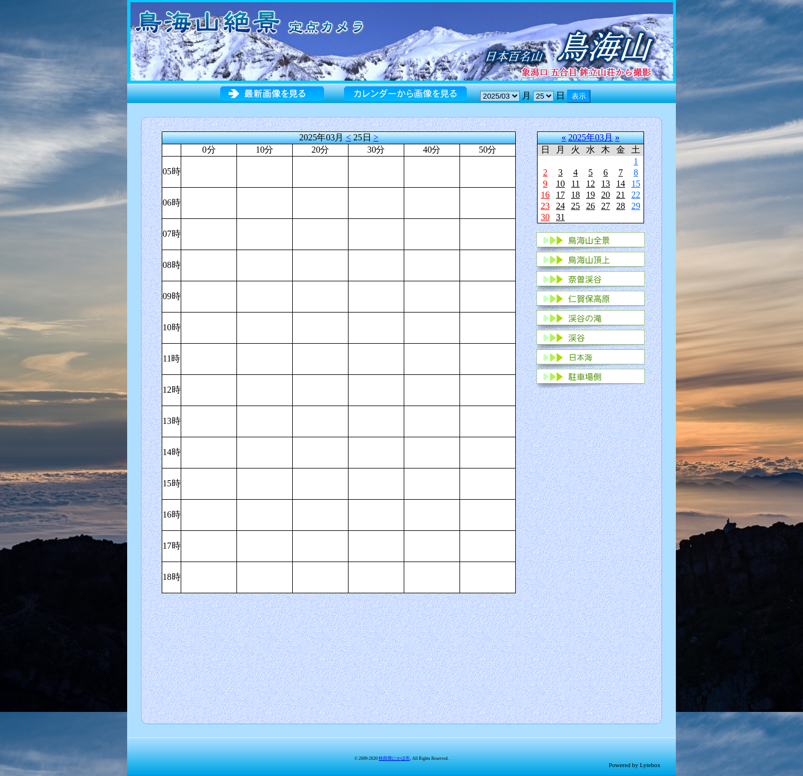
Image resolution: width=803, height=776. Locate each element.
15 (635, 183)
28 (620, 206)
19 (590, 194)
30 (545, 217)
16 (545, 194)
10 (560, 183)
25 (575, 206)
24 (560, 206)
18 (575, 194)
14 (620, 183)
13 (605, 183)
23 (545, 206)
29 (635, 206)
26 (590, 206)
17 (560, 194)
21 (620, 194)
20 (605, 194)
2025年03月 (590, 137)
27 (605, 206)
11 (575, 183)
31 (560, 217)
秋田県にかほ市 (394, 758)
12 (590, 183)
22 (635, 194)
